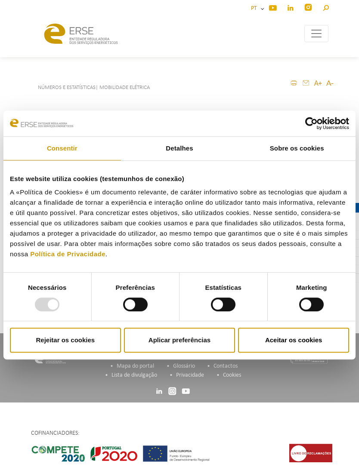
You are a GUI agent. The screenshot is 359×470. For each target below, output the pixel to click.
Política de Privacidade (67, 254)
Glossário (184, 366)
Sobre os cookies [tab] (297, 148)
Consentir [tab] (62, 148)
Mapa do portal (135, 366)
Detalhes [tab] (179, 148)
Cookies (232, 375)
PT (255, 8)
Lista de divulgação (134, 375)
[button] (325, 6)
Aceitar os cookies (293, 340)
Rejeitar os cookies (65, 340)
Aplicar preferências (179, 340)
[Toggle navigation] (316, 33)
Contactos (226, 366)
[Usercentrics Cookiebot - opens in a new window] (311, 123)
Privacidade (190, 375)
